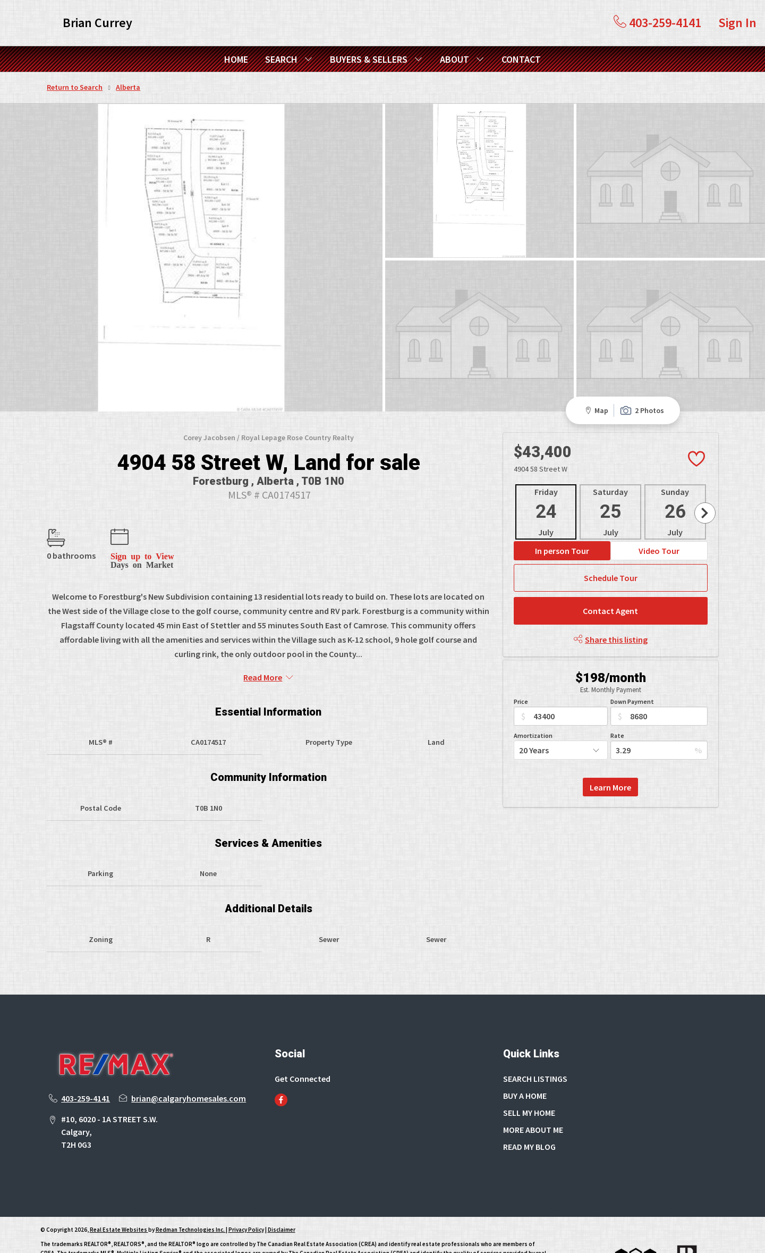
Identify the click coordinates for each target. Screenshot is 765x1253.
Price (521, 662)
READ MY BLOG (529, 1106)
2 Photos (641, 370)
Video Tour (659, 511)
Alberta (128, 87)
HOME (236, 59)
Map (595, 370)
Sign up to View (142, 515)
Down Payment (632, 662)
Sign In (737, 22)
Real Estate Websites (119, 1189)
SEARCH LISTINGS (535, 1038)
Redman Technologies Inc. (191, 1189)
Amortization (533, 696)
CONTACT (521, 59)
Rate (617, 696)
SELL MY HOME (529, 1072)
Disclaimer (281, 1189)
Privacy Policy (246, 1189)
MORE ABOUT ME (533, 1089)
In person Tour (562, 511)
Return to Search (75, 87)
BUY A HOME (525, 1055)
